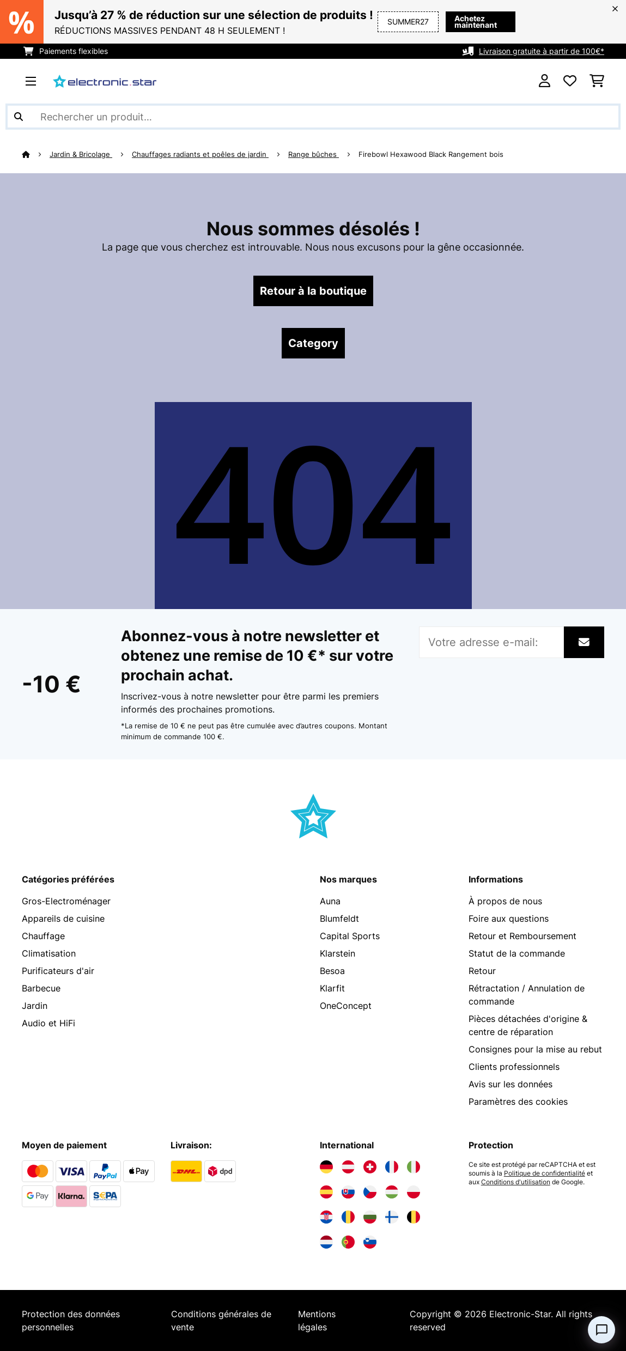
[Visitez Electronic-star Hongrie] (391, 1191)
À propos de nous (505, 901)
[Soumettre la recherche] (18, 116)
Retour (482, 970)
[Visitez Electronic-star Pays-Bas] (326, 1242)
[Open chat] (601, 1329)
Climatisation (49, 953)
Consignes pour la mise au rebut (535, 1049)
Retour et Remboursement (522, 935)
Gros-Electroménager (66, 901)
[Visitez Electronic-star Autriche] (348, 1166)
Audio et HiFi (48, 1023)
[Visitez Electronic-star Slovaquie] (348, 1191)
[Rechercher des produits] (313, 117)
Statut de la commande (517, 953)
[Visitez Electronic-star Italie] (413, 1166)
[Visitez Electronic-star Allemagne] (326, 1166)
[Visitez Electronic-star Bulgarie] (369, 1217)
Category (313, 343)
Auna (330, 901)
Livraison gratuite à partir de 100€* (541, 51)
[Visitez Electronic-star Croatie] (326, 1217)
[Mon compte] (544, 81)
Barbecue (41, 988)
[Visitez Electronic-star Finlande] (391, 1217)
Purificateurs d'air (58, 970)
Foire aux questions (509, 918)
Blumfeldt (339, 918)
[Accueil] (36, 154)
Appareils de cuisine (63, 918)
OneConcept (346, 1005)
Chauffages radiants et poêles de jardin (200, 154)
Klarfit (332, 988)
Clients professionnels (514, 1066)
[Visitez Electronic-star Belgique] (413, 1217)
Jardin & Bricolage (81, 154)
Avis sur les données (510, 1084)
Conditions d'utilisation (515, 1182)
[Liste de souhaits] (569, 81)
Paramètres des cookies (518, 1101)
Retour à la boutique (313, 290)
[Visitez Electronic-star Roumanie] (348, 1217)
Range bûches (313, 154)
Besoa (332, 970)
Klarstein (337, 953)
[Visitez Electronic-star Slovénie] (369, 1242)
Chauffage (43, 935)
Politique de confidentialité (544, 1173)
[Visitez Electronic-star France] (391, 1166)
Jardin (34, 1005)
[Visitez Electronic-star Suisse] (369, 1166)
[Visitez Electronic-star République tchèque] (369, 1191)
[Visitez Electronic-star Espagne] (326, 1191)
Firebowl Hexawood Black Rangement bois (430, 154)
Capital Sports (350, 935)
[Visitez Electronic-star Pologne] (413, 1191)
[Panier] (596, 81)
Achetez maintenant (458, 21)
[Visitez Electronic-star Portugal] (348, 1242)
